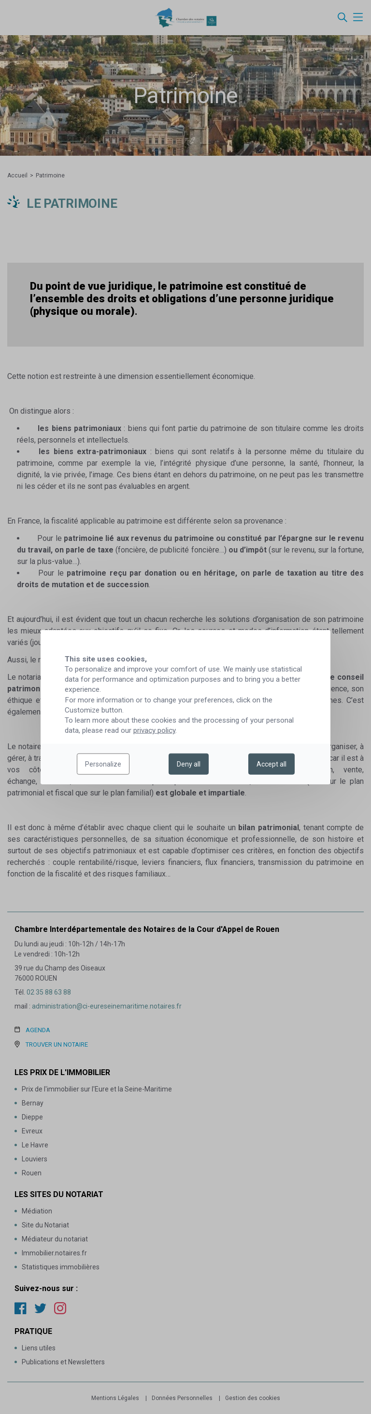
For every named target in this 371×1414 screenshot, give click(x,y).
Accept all (271, 764)
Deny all (188, 764)
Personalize (103, 764)
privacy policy (154, 730)
